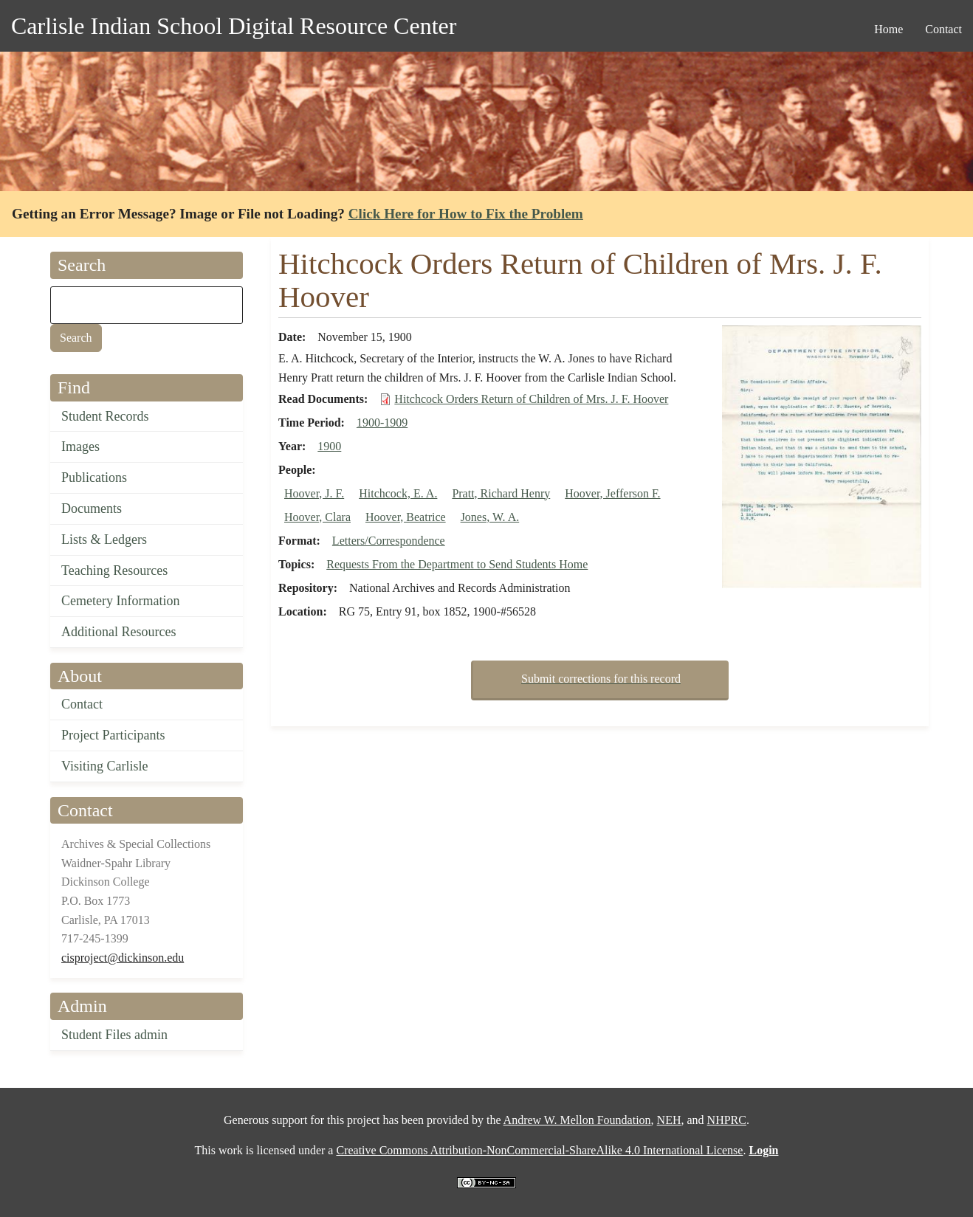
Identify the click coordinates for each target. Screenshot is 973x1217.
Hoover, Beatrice (405, 517)
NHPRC (726, 1120)
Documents (91, 508)
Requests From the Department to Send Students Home (457, 564)
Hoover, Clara (317, 517)
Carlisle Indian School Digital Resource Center (233, 26)
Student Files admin (114, 1034)
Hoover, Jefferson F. (612, 493)
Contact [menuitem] (943, 29)
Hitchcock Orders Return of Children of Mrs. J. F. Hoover (531, 399)
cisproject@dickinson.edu (122, 957)
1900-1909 (382, 422)
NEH (669, 1120)
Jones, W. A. (490, 517)
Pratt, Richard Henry (501, 493)
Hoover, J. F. (314, 493)
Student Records (105, 416)
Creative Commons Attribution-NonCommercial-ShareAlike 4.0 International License (539, 1150)
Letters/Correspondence (388, 540)
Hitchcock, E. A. (398, 493)
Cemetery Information (120, 600)
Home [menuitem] (888, 29)
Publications (94, 477)
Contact (82, 704)
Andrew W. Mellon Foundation (577, 1120)
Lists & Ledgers (104, 539)
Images (80, 446)
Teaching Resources (114, 570)
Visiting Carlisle (104, 766)
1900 (329, 446)
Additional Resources (118, 631)
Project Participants (113, 735)
